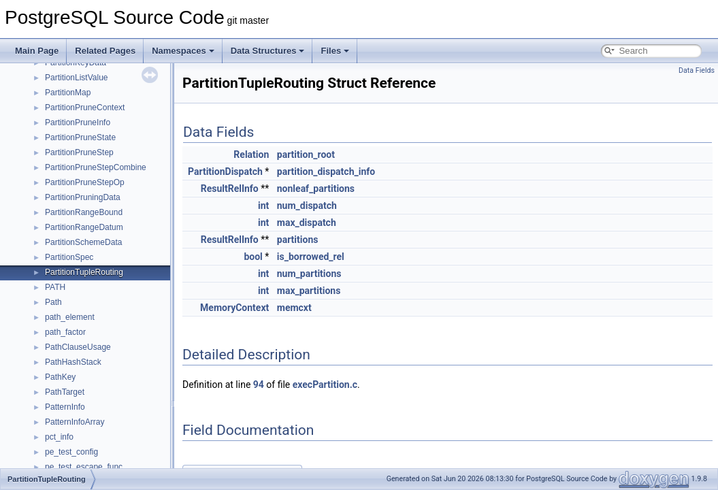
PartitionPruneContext (85, 107)
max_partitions (309, 290)
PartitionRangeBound (84, 212)
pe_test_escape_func (84, 467)
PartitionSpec (69, 257)
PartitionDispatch (225, 171)
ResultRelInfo (230, 188)
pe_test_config (71, 452)
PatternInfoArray (74, 422)
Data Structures (268, 51)
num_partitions (309, 273)
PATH (55, 287)
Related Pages (105, 51)
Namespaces (183, 51)
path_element (70, 317)
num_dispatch (307, 205)
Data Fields (697, 70)
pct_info (59, 437)
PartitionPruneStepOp (85, 182)
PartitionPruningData (82, 197)
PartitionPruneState (80, 137)
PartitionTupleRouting (84, 272)
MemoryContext (234, 307)
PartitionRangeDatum (84, 227)
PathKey (60, 377)
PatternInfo (65, 407)
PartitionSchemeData (83, 242)
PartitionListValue (76, 77)
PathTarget (64, 392)
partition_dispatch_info (326, 171)
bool (253, 256)
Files (335, 51)
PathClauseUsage (78, 347)
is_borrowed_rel (310, 256)
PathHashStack (73, 362)
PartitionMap (68, 92)
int (263, 205)
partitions (298, 239)
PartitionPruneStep (79, 152)
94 (258, 384)
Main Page (37, 51)
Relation (251, 154)
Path (53, 302)
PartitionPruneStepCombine (95, 167)
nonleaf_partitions (316, 188)
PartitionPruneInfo (77, 122)
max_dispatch (306, 222)
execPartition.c (325, 384)
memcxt (294, 307)
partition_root (306, 154)
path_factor (65, 332)
